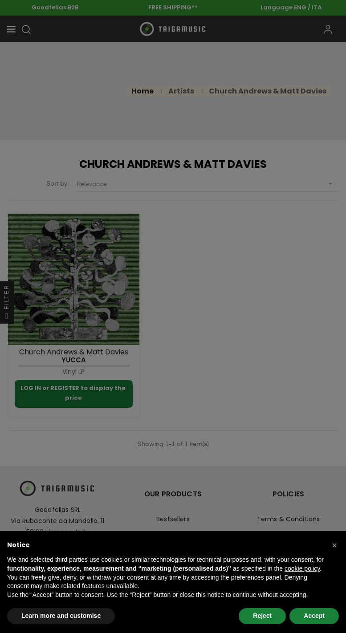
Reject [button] (262, 615)
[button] (334, 545)
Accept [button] (314, 615)
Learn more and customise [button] (61, 615)
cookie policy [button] (302, 568)
